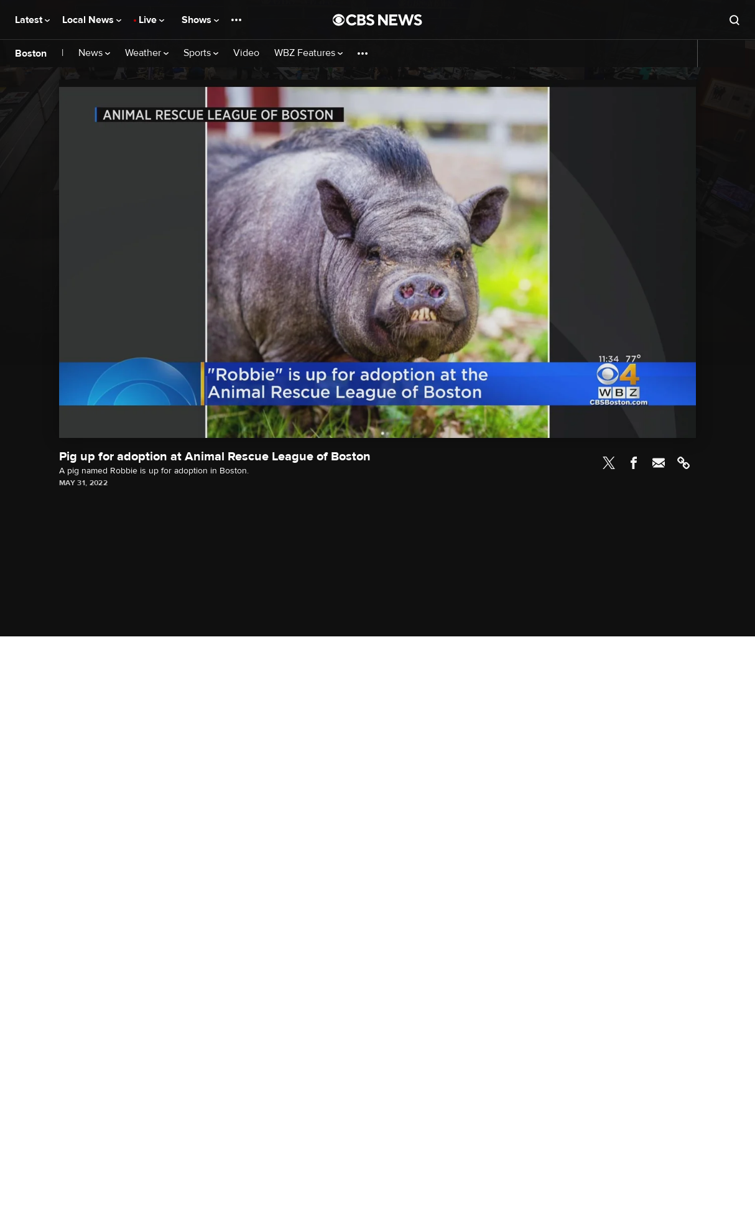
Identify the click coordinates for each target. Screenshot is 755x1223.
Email (658, 463)
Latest (32, 20)
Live (151, 20)
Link (683, 463)
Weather (147, 53)
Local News (91, 20)
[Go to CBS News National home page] (377, 20)
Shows (200, 20)
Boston (31, 53)
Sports (200, 53)
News (94, 53)
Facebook (634, 463)
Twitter (609, 463)
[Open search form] (734, 20)
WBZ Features (308, 53)
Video (246, 53)
